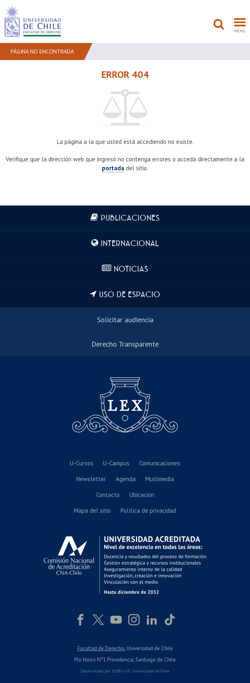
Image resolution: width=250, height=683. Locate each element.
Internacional (130, 244)
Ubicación (141, 495)
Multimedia (159, 479)
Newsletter (91, 479)
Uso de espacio (129, 295)
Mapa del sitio (92, 510)
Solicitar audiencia (125, 319)
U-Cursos (81, 463)
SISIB (116, 671)
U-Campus (116, 463)
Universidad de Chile (150, 671)
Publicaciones (130, 218)
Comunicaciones (159, 463)
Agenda (126, 479)
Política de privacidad (148, 510)
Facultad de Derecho (101, 648)
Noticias (131, 269)
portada (113, 168)
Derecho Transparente (125, 344)
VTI (128, 671)
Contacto (108, 495)
